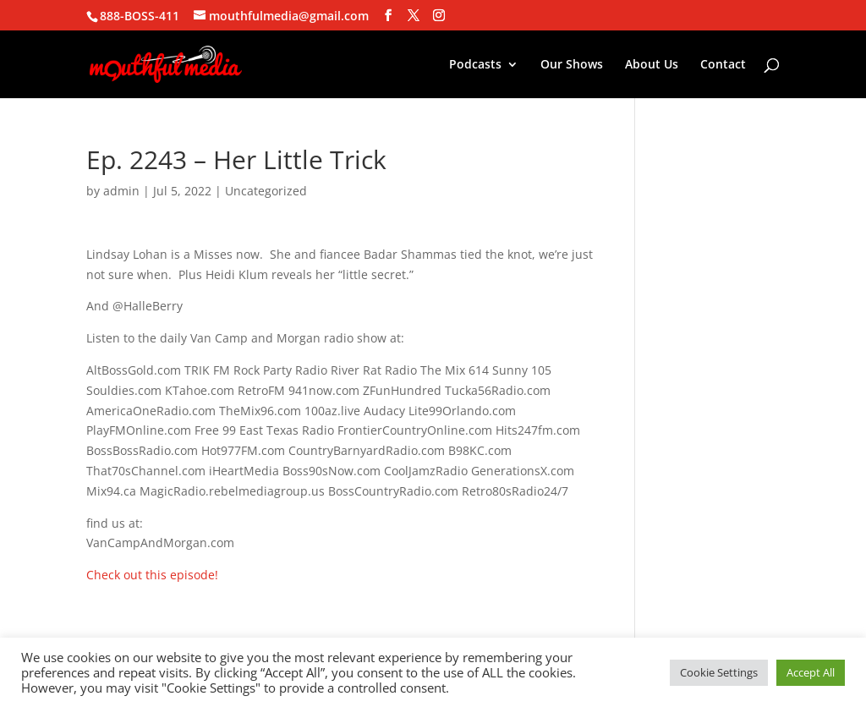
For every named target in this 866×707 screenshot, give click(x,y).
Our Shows (571, 65)
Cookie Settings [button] (719, 672)
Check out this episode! (152, 575)
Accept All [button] (811, 672)
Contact (723, 65)
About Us (651, 65)
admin (121, 191)
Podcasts (475, 65)
